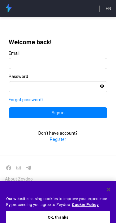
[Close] (108, 192)
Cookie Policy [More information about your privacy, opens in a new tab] (85, 207)
